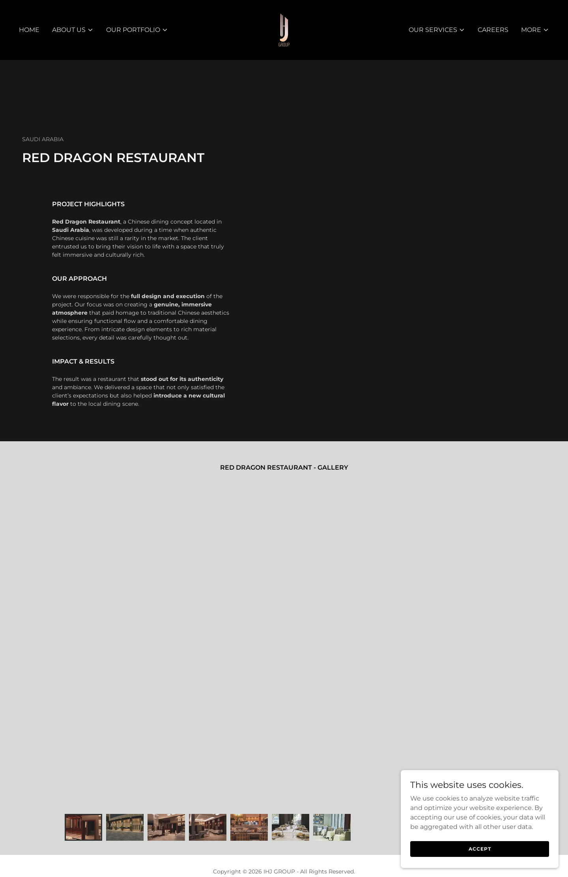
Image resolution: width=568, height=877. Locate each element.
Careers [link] (493, 30)
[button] (72, 30)
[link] (284, 29)
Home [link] (29, 30)
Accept (480, 865)
